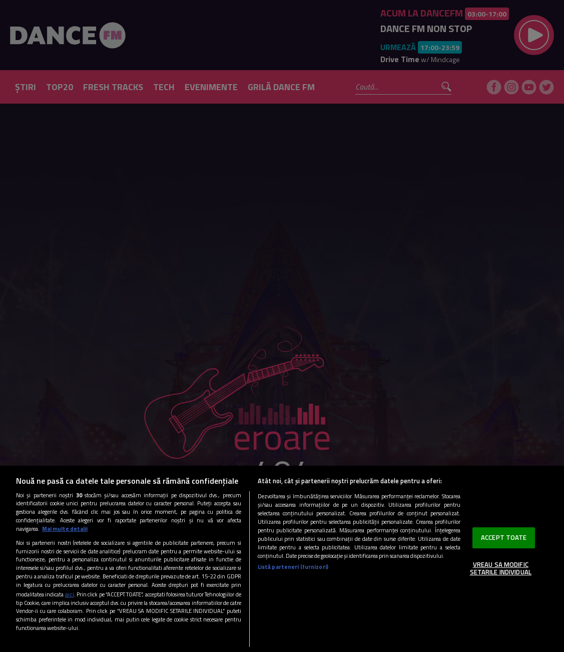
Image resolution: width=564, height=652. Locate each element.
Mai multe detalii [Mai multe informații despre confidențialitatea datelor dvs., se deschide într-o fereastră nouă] (65, 528)
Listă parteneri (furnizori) (293, 566)
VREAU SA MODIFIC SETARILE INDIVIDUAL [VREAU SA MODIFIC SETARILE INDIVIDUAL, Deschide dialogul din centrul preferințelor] (500, 568)
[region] (282, 559)
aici (69, 594)
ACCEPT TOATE (504, 537)
